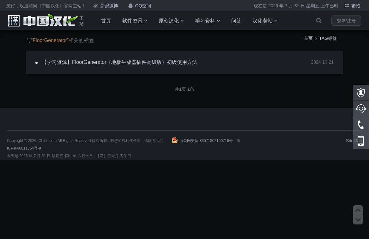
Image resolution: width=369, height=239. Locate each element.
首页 (106, 20)
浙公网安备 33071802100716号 (206, 140)
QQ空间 (143, 5)
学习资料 (207, 20)
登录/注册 (346, 20)
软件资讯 (134, 20)
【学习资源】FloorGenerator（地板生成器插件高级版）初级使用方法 (119, 62)
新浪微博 (109, 5)
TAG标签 (328, 38)
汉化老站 (264, 20)
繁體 (355, 5)
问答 (236, 20)
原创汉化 (171, 20)
